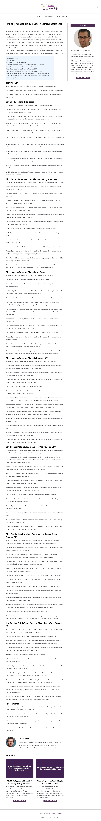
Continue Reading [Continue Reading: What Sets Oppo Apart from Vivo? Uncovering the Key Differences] (19, 801)
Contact (60, 813)
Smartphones (61, 16)
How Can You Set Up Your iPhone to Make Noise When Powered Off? (28, 75)
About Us (41, 813)
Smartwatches (49, 16)
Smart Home (38, 16)
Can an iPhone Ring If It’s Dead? (16, 62)
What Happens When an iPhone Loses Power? (21, 67)
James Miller (24, 738)
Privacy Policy (50, 813)
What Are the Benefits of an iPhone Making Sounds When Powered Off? (29, 73)
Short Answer (10, 60)
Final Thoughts (11, 78)
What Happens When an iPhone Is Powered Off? (21, 69)
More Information (83, 77)
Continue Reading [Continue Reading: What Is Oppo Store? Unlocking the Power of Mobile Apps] (50, 801)
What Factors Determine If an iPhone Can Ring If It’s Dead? (25, 64)
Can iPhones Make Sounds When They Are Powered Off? (24, 71)
